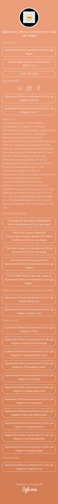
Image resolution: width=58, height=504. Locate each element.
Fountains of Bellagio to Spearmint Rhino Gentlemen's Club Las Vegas (29, 222)
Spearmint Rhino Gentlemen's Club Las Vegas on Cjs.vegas (29, 377)
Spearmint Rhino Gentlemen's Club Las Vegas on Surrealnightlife (29, 437)
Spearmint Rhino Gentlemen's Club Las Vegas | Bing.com (29, 299)
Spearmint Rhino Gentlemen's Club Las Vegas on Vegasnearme (29, 425)
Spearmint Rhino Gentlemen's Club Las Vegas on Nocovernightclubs (29, 413)
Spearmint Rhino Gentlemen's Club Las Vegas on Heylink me (29, 467)
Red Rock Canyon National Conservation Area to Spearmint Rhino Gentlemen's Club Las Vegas (29, 236)
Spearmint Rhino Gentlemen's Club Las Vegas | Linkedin (29, 98)
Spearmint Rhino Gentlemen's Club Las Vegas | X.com (29, 110)
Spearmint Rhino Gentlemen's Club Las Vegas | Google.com (29, 311)
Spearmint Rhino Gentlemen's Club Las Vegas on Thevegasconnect (29, 365)
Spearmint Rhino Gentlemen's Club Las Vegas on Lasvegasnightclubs (29, 353)
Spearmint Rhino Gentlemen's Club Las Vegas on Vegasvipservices (29, 389)
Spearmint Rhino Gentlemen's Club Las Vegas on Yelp (29, 329)
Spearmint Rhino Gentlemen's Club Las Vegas (29, 52)
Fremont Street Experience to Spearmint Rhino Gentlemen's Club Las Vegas (29, 264)
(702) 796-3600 (29, 73)
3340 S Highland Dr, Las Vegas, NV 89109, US (29, 63)
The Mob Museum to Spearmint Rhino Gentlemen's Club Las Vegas (29, 250)
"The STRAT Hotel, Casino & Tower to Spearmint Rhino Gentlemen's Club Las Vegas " (29, 279)
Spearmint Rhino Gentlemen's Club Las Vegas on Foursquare (29, 401)
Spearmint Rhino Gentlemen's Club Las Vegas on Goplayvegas (29, 449)
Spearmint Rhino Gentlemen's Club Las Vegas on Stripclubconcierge (29, 341)
